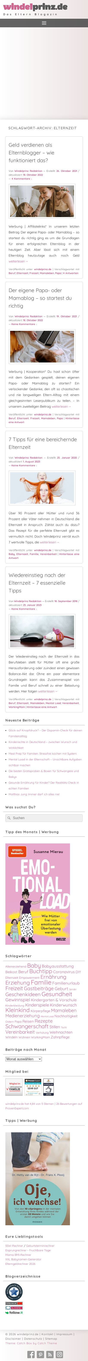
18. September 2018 (65, 601)
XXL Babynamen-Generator (23, 1259)
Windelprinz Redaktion (28, 171)
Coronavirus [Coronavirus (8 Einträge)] (64, 971)
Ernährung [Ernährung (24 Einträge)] (53, 976)
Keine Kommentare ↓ (24, 324)
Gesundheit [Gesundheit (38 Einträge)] (57, 994)
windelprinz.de (42, 269)
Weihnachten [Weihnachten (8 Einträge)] (61, 1032)
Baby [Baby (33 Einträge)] (34, 965)
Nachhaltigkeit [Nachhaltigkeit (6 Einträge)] (66, 1016)
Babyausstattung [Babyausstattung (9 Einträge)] (58, 966)
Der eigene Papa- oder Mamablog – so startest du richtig (40, 298)
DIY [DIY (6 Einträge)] (78, 972)
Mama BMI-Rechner (18, 1254)
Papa (58, 273)
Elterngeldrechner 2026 (20, 1263)
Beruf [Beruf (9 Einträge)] (23, 971)
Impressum (64, 1334)
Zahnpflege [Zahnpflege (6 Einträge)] (60, 1037)
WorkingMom (17, 707)
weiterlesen (18, 261)
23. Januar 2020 (67, 457)
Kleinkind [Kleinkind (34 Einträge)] (17, 1010)
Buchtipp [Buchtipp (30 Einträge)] (40, 971)
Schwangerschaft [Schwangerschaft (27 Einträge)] (27, 1026)
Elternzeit (22, 273)
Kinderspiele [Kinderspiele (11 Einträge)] (37, 1005)
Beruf (12, 273)
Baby (12, 554)
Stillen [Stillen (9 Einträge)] (54, 1026)
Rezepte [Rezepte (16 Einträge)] (43, 1021)
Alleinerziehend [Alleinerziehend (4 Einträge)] (15, 966)
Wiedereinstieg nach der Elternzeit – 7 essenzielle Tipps (37, 583)
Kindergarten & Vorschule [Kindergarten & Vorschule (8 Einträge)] (54, 999)
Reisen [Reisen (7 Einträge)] (28, 1021)
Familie (34, 554)
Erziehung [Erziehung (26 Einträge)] (17, 982)
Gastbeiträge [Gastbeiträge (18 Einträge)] (39, 988)
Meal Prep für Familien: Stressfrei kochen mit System (43, 753)
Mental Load (53, 703)
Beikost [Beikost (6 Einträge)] (11, 972)
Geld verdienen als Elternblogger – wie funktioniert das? (31, 152)
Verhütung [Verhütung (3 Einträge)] (42, 1032)
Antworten (70, 273)
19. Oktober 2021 (67, 316)
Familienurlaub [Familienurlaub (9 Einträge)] (66, 983)
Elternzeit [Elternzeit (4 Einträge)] (11, 978)
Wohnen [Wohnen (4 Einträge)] (24, 1037)
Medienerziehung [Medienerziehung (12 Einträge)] (22, 1015)
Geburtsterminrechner (40, 1245)
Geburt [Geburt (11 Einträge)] (61, 988)
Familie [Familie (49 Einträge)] (41, 982)
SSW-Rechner (14, 1245)
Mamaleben (47, 273)
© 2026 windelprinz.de (22, 1334)
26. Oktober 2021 (66, 171)
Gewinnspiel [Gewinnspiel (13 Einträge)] (17, 999)
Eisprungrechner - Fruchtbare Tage (28, 1250)
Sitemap (51, 1338)
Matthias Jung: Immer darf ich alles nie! (34, 794)
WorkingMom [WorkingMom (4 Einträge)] (40, 1037)
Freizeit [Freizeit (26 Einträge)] (14, 988)
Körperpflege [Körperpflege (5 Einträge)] (40, 1011)
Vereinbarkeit (48, 554)
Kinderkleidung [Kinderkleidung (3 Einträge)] (14, 1005)
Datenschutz (33, 1338)
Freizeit (34, 273)
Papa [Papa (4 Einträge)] (18, 1021)
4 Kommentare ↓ (21, 178)
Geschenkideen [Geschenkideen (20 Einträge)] (23, 994)
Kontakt (47, 1334)
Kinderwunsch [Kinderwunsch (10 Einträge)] (63, 1005)
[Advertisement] (44, 73)
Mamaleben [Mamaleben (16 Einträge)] (64, 1010)
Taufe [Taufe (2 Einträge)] (64, 1027)
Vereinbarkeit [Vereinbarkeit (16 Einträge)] (20, 1032)
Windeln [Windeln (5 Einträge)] (11, 1037)
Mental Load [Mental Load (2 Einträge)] (47, 1016)
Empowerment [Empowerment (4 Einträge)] (29, 978)
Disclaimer (13, 1338)
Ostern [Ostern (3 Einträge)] (9, 1021)
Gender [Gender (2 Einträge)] (73, 989)
